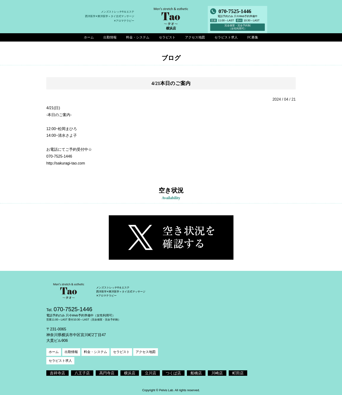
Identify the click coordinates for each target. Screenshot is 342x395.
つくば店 (173, 373)
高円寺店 (106, 373)
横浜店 (129, 373)
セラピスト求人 (60, 360)
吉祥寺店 (57, 373)
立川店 (150, 373)
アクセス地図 (146, 352)
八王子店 (82, 373)
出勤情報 (71, 352)
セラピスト (121, 352)
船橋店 (196, 373)
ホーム (54, 352)
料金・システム (95, 352)
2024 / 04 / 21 (284, 99)
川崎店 (217, 373)
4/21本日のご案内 (171, 83)
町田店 (238, 373)
